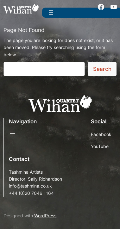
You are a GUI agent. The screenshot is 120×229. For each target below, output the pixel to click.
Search (102, 69)
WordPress (45, 215)
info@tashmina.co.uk (30, 186)
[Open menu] (51, 12)
